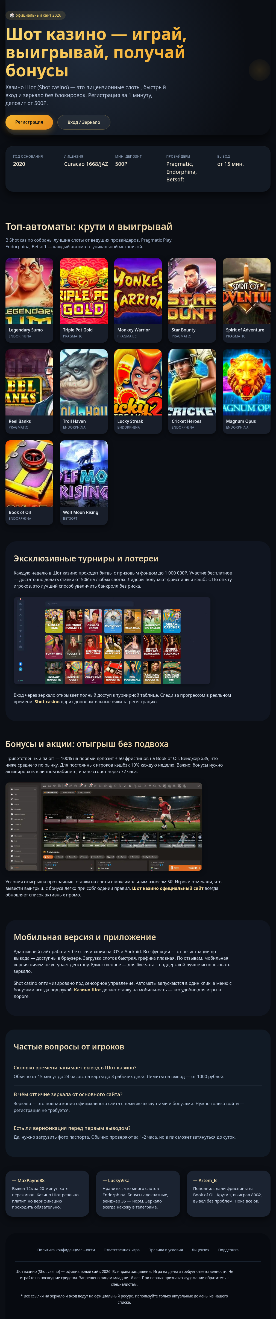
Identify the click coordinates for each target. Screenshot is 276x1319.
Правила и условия (165, 1249)
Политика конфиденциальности (66, 1249)
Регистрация (29, 122)
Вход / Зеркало (83, 122)
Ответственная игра (122, 1249)
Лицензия (200, 1249)
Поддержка (228, 1249)
